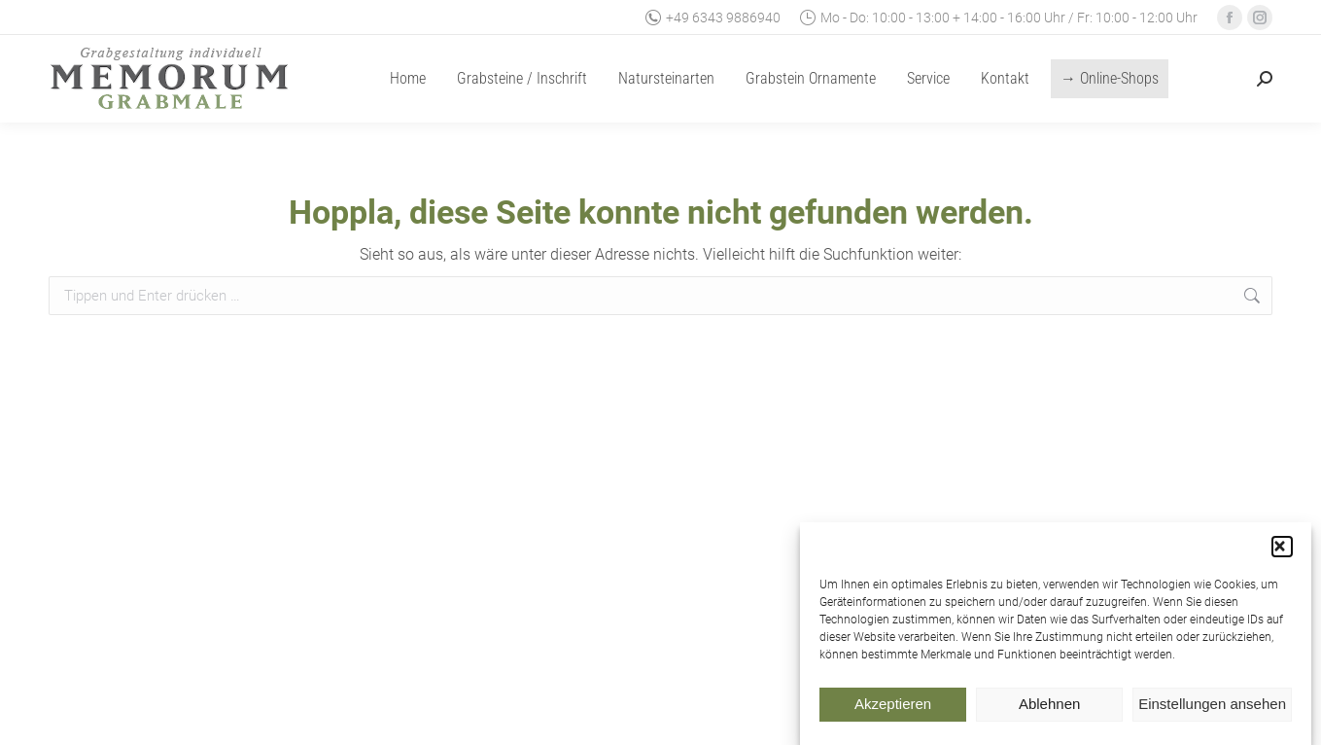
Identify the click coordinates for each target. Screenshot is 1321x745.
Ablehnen (1049, 710)
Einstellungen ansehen (1212, 710)
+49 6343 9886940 (713, 17)
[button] (1282, 553)
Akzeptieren (892, 710)
